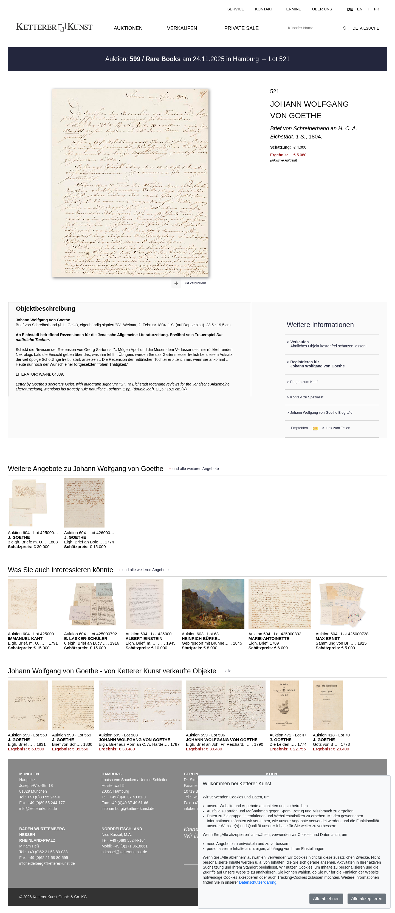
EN (359, 9)
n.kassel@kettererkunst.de (124, 852)
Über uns (322, 9)
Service (235, 9)
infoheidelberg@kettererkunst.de (47, 863)
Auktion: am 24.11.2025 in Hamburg (183, 59)
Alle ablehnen (326, 898)
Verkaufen (182, 28)
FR (376, 9)
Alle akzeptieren (366, 898)
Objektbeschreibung (45, 308)
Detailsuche (365, 28)
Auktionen (128, 28)
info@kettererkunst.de (38, 808)
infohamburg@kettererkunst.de (127, 808)
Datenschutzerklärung (257, 882)
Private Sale (241, 28)
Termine (292, 9)
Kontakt (264, 9)
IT (368, 9)
